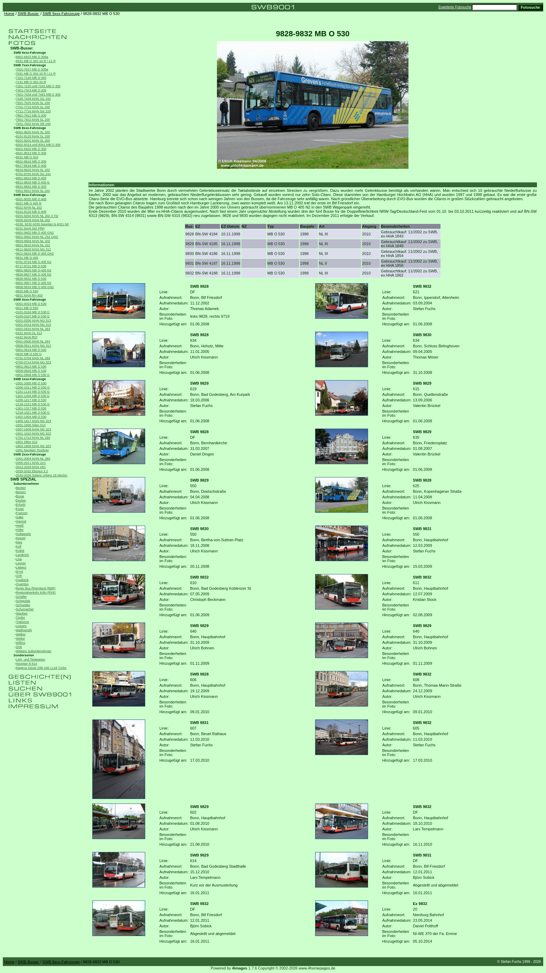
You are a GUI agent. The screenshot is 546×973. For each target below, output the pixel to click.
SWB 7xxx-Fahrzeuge (30, 65)
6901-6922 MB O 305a (32, 57)
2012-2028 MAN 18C (31, 467)
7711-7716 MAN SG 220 (33, 111)
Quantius (22, 584)
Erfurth (20, 504)
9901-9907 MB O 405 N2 (34, 283)
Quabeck (22, 580)
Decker (21, 500)
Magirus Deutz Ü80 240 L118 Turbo (41, 668)
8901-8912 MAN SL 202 (33, 191)
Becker (21, 488)
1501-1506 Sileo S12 (31, 425)
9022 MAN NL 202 (29, 207)
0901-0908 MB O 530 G (33, 375)
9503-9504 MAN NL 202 (33, 241)
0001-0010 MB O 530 (31, 304)
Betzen (21, 492)
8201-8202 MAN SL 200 (33, 140)
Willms (20, 642)
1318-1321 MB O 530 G (33, 412)
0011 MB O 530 (27, 308)
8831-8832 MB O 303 (31, 186)
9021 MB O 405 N (28, 203)
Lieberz (21, 567)
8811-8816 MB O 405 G (33, 182)
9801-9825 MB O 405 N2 (34, 270)
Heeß (20, 525)
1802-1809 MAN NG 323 (33, 446)
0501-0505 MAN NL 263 (33, 341)
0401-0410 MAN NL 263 (33, 329)
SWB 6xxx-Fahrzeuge (30, 52)
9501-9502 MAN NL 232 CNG (37, 237)
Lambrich (22, 555)
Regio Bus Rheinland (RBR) (36, 588)
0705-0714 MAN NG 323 (33, 362)
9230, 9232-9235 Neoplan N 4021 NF (42, 224)
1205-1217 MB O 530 (31, 400)
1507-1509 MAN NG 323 (33, 429)
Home (9, 14)
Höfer (20, 529)
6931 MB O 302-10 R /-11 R (36, 61)
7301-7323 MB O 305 (31, 90)
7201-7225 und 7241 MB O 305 (38, 86)
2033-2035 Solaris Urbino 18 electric (42, 475)
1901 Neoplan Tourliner (32, 450)
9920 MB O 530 (27, 291)
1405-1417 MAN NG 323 (33, 421)
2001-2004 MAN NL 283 (33, 458)
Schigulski (23, 601)
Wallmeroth (24, 630)
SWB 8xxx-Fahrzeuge (30, 128)
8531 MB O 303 (27, 157)
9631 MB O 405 (27, 257)
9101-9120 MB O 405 (31, 211)
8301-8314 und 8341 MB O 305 (38, 144)
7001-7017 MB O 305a (32, 69)
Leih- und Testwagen (30, 659)
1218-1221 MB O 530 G (33, 404)
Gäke (20, 517)
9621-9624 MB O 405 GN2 (35, 253)
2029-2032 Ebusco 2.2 (32, 471)
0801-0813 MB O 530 (31, 366)
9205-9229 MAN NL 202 (33, 220)
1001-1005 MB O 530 (31, 383)
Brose (20, 496)
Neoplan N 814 (26, 663)
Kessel (20, 538)
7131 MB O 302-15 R (31, 82)
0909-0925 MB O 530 (31, 370)
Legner (21, 563)
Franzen (22, 513)
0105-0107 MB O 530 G (33, 316)
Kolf (19, 546)
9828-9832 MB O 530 (31, 278)
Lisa (19, 559)
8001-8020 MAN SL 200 (33, 132)
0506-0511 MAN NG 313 (33, 345)
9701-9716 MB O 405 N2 (34, 262)
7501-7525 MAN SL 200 (33, 103)
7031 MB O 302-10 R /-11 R (36, 73)
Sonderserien (24, 655)
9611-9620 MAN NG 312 (33, 249)
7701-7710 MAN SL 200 (33, 107)
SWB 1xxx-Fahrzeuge (30, 379)
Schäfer (21, 596)
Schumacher (25, 609)
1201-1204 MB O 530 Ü (33, 396)
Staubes (22, 613)
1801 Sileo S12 (27, 442)
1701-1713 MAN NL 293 (33, 437)
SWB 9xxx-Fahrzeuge (61, 14)
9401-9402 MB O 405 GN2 (35, 232)
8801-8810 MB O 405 (31, 178)
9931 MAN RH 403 (29, 295)
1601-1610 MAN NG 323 (33, 433)
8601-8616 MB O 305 (31, 161)
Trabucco (22, 622)
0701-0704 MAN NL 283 (33, 358)
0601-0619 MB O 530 (31, 350)
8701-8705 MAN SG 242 (33, 174)
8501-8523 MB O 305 (31, 153)
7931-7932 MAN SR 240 (33, 124)
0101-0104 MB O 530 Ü (33, 312)
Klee (19, 542)
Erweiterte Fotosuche (454, 7)
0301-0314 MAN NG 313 (33, 324)
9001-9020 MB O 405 (31, 199)
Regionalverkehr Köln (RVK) (36, 592)
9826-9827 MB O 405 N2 (34, 274)
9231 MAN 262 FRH (30, 228)
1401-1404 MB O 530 (31, 416)
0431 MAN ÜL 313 (29, 333)
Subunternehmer (26, 483)
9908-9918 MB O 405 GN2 (35, 287)
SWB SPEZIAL (23, 479)
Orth (19, 576)
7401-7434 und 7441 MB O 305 (38, 94)
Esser (20, 509)
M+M (19, 571)
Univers (21, 626)
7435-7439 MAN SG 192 (33, 98)
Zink (19, 647)
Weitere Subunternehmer (34, 651)
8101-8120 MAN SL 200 (33, 136)
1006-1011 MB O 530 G (33, 387)
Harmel (21, 521)
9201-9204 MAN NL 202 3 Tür (37, 216)
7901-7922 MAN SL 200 (33, 119)
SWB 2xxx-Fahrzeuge (30, 454)
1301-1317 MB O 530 (31, 408)
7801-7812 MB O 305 (31, 115)
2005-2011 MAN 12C (31, 463)
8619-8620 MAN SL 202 (33, 170)
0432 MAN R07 (27, 337)
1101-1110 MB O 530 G (33, 391)
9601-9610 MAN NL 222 (33, 245)
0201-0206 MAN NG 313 (33, 320)
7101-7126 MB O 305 (31, 78)
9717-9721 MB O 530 (31, 266)
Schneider (23, 605)
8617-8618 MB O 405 (31, 165)
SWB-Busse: (28, 14)
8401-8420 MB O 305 (31, 149)
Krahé (20, 550)
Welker (21, 634)
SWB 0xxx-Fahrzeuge (30, 299)
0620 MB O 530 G (29, 354)
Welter (20, 638)
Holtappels (23, 534)
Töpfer (20, 617)
